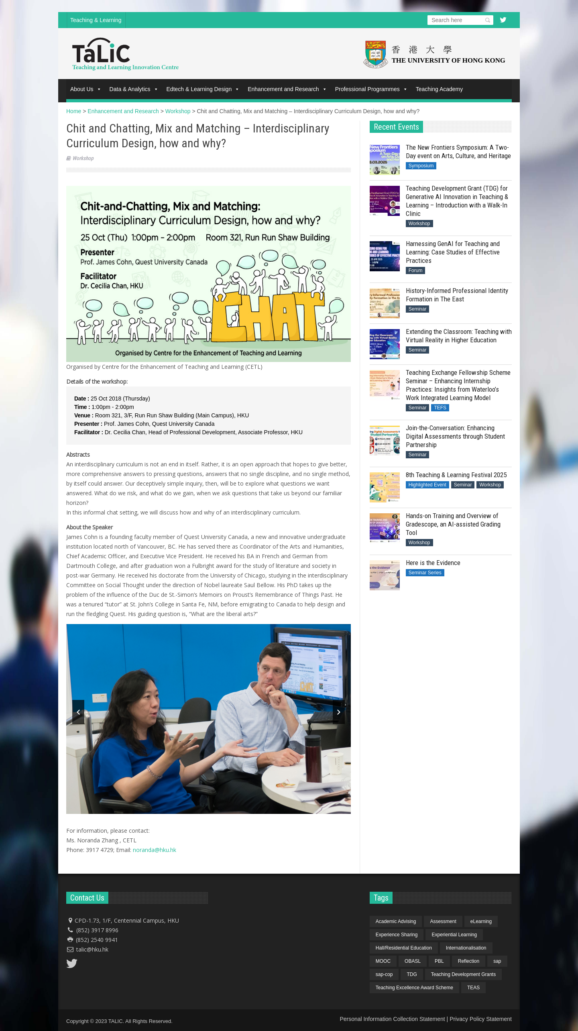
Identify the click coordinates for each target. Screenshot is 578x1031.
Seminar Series (425, 572)
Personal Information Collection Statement (392, 1019)
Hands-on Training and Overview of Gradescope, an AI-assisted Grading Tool (453, 524)
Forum (416, 270)
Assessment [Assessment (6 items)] (443, 921)
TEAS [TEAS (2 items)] (473, 987)
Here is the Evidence (433, 563)
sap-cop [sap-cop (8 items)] (384, 974)
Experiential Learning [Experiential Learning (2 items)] (454, 934)
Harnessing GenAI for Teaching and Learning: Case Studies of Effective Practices (453, 252)
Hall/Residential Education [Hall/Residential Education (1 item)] (404, 948)
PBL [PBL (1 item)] (439, 961)
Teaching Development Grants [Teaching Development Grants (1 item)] (463, 974)
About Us (86, 89)
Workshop (82, 158)
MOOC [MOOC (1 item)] (383, 961)
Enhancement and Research (287, 89)
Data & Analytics (134, 89)
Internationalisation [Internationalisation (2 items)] (466, 948)
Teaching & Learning (96, 20)
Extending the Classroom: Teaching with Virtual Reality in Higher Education (459, 335)
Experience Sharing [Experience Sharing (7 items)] (397, 934)
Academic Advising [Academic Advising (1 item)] (396, 921)
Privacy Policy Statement (481, 1019)
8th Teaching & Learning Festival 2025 (456, 475)
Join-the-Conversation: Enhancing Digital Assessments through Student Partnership (455, 436)
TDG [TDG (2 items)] (412, 974)
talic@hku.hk (92, 949)
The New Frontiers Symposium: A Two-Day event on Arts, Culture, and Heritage (458, 151)
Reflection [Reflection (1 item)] (468, 961)
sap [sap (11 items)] (497, 961)
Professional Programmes (371, 89)
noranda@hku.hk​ (154, 850)
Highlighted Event (427, 485)
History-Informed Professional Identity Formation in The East (457, 295)
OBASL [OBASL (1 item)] (413, 961)
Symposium (421, 166)
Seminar (418, 309)
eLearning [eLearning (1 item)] (481, 921)
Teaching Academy (439, 89)
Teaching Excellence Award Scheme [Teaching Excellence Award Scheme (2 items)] (414, 987)
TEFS (440, 408)
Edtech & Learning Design (203, 89)
